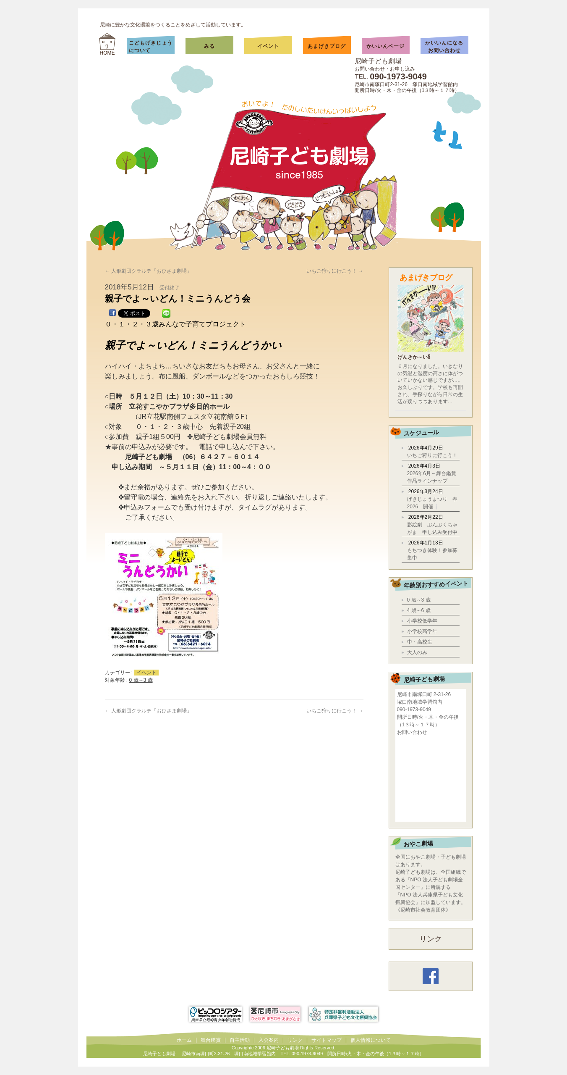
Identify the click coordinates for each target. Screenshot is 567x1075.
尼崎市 (275, 1014)
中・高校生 (419, 642)
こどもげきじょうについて (150, 46)
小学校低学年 (422, 621)
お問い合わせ (412, 732)
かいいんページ (385, 46)
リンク (430, 939)
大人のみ (417, 652)
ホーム (184, 1040)
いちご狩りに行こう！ (334, 271)
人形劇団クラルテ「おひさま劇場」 (148, 271)
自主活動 (240, 1040)
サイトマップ (326, 1040)
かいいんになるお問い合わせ (444, 46)
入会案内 (269, 1040)
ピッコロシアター (215, 1014)
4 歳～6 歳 (419, 610)
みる (217, 46)
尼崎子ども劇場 (378, 61)
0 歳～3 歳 (141, 680)
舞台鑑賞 (211, 1040)
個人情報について (370, 1040)
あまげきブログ (327, 46)
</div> (430, 778)
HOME (107, 53)
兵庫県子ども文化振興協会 (343, 1014)
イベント (268, 46)
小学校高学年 (422, 631)
